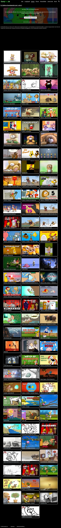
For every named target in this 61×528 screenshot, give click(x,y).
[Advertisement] (30, 39)
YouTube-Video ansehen (30, 17)
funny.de (5, 1)
